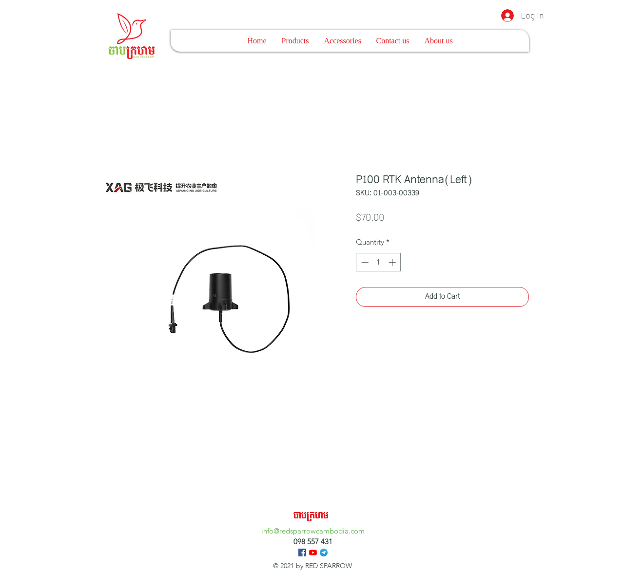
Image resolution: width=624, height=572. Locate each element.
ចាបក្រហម (311, 516)
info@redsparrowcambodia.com (313, 530)
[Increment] (393, 262)
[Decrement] (363, 262)
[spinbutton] (378, 262)
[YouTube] (313, 552)
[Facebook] (302, 552)
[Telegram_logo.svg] (324, 552)
